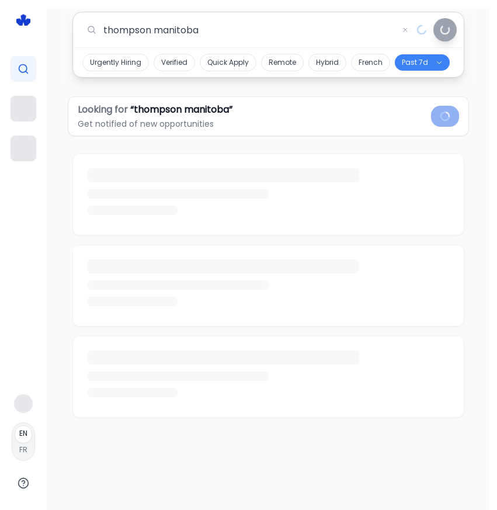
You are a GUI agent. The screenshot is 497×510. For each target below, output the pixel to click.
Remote (282, 62)
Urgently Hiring (115, 62)
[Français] (23, 441)
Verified (174, 62)
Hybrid (327, 62)
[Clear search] (405, 29)
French (371, 62)
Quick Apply (228, 62)
